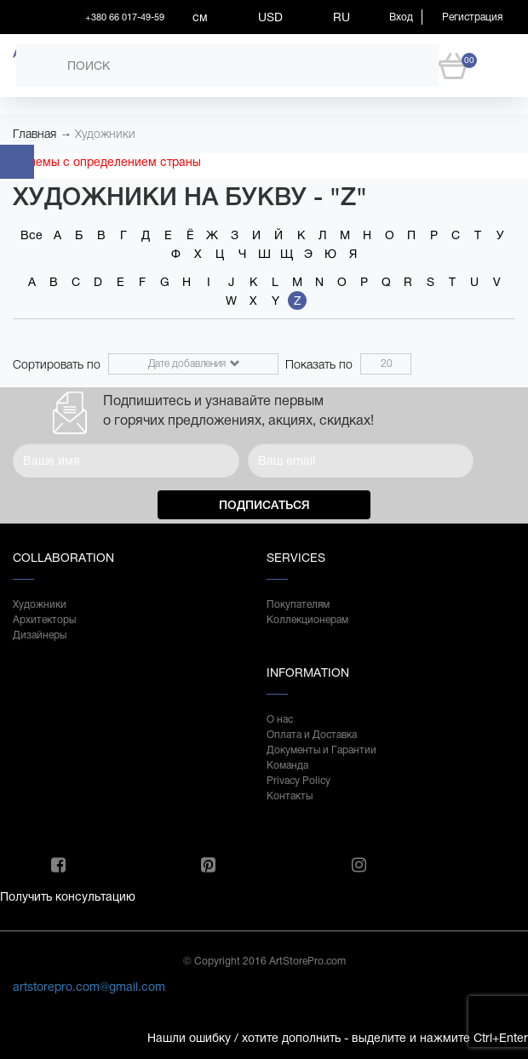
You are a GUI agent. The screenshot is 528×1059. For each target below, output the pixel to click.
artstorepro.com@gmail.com (89, 986)
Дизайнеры (39, 635)
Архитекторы (44, 620)
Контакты (290, 796)
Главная (34, 133)
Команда (287, 765)
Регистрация (472, 17)
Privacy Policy (298, 781)
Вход (401, 17)
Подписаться (264, 505)
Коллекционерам (307, 620)
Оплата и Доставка (312, 735)
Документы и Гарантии (321, 750)
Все (31, 235)
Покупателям (298, 604)
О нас (280, 719)
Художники (105, 133)
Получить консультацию (67, 896)
